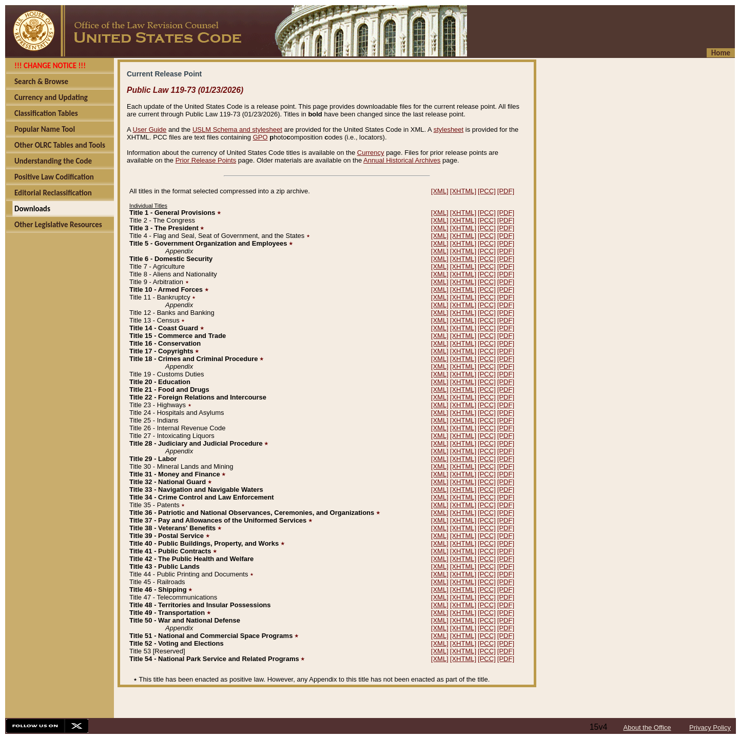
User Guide (150, 129)
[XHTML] (463, 191)
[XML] (440, 191)
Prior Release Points (206, 160)
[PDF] (505, 191)
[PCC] (487, 191)
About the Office (647, 727)
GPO (260, 137)
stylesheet (449, 129)
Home (720, 52)
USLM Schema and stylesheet (237, 129)
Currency (370, 152)
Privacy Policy (710, 727)
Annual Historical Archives (401, 160)
